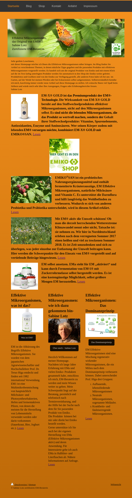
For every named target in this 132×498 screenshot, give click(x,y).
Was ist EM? (27, 337)
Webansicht (116, 484)
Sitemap (32, 484)
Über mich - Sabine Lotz (64, 348)
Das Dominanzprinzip (101, 342)
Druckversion (19, 484)
